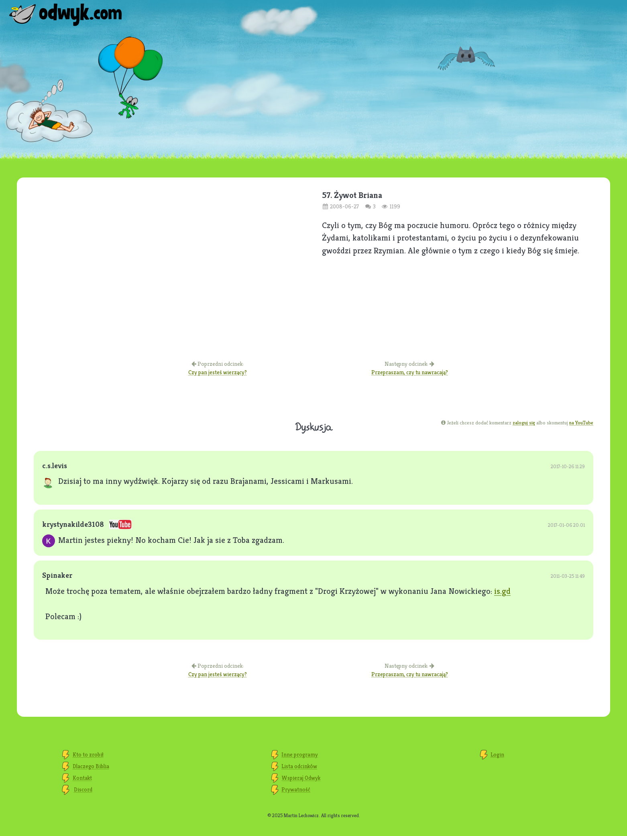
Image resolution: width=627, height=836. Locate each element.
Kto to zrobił (88, 754)
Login (497, 754)
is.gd (502, 591)
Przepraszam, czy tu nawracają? (409, 372)
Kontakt (82, 777)
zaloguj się (524, 422)
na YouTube (581, 422)
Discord (83, 789)
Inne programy (299, 754)
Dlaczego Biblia (91, 766)
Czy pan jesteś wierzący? (217, 372)
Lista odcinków (299, 766)
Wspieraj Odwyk (300, 777)
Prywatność (295, 789)
